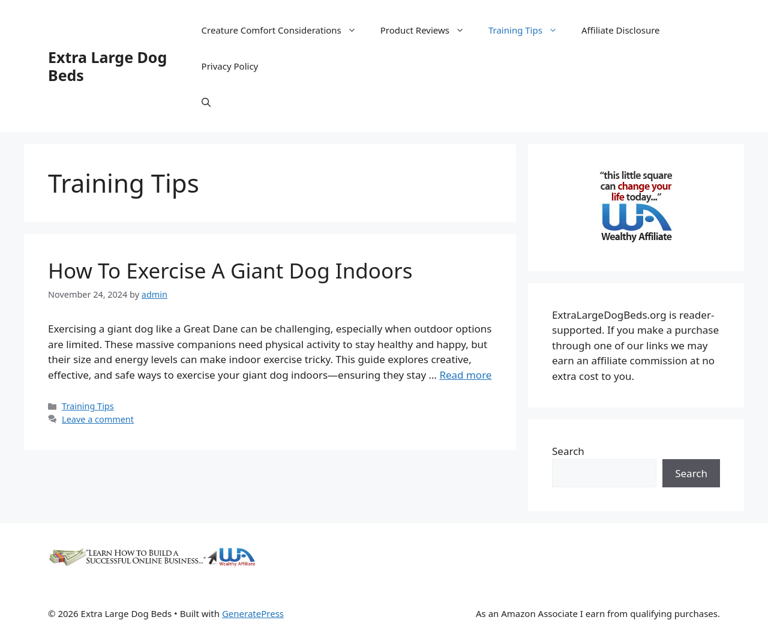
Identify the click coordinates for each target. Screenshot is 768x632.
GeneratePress (253, 613)
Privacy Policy (230, 66)
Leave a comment (98, 419)
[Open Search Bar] (206, 102)
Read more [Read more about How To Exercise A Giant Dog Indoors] (465, 375)
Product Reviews (428, 30)
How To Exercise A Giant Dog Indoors (230, 270)
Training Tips (528, 30)
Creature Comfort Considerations (285, 30)
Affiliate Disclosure (620, 30)
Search (568, 451)
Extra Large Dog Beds (107, 66)
